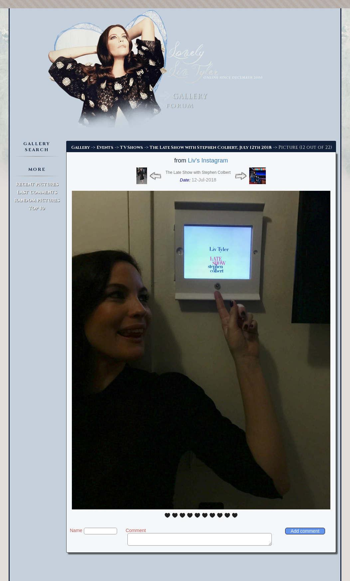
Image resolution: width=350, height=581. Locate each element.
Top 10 (37, 208)
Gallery (80, 147)
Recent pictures (37, 184)
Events (104, 147)
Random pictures (37, 200)
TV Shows (131, 147)
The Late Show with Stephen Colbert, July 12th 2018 (211, 147)
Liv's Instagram (208, 160)
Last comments (37, 192)
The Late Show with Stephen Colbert (198, 172)
